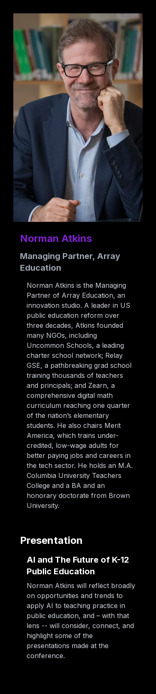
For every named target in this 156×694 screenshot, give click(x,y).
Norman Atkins (56, 238)
